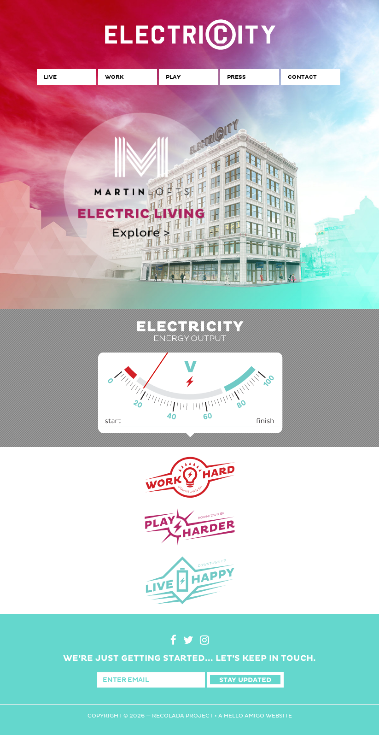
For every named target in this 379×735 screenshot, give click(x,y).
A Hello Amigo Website (255, 715)
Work (114, 77)
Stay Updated (245, 679)
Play (173, 77)
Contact (302, 77)
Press (236, 77)
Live (50, 77)
